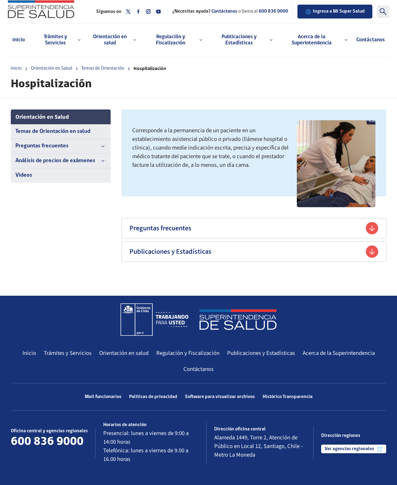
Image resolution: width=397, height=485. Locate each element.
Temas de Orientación (102, 68)
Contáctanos (370, 40)
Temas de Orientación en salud (52, 131)
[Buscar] (383, 12)
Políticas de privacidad (153, 396)
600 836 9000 (273, 11)
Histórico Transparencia (288, 396)
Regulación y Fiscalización (187, 353)
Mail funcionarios (103, 396)
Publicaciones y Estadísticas (253, 251)
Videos (23, 175)
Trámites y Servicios (68, 353)
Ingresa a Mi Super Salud (335, 12)
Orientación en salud (124, 353)
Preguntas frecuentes (60, 146)
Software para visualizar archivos (220, 396)
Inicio (18, 40)
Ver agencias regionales (354, 449)
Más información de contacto (47, 453)
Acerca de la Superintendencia (339, 353)
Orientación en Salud (51, 68)
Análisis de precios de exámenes (60, 161)
